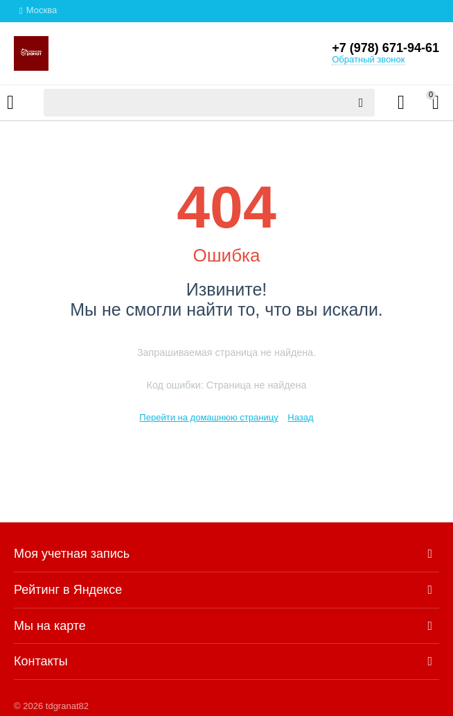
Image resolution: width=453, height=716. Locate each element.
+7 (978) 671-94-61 (385, 48)
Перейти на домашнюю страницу (208, 417)
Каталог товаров (10, 102)
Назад (300, 417)
